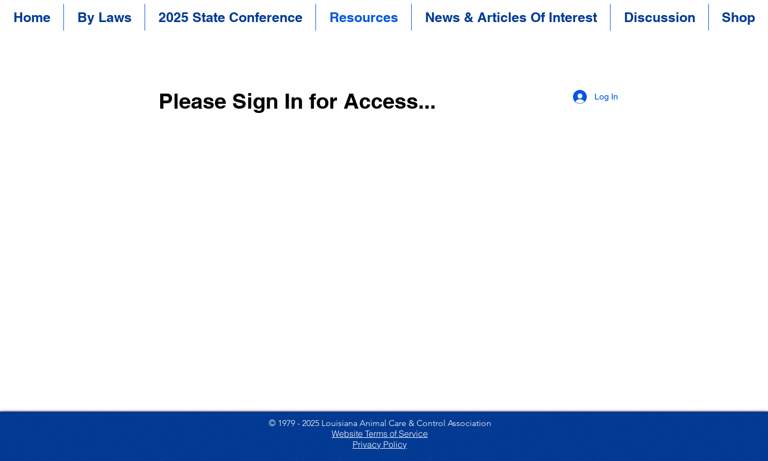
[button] (230, 17)
